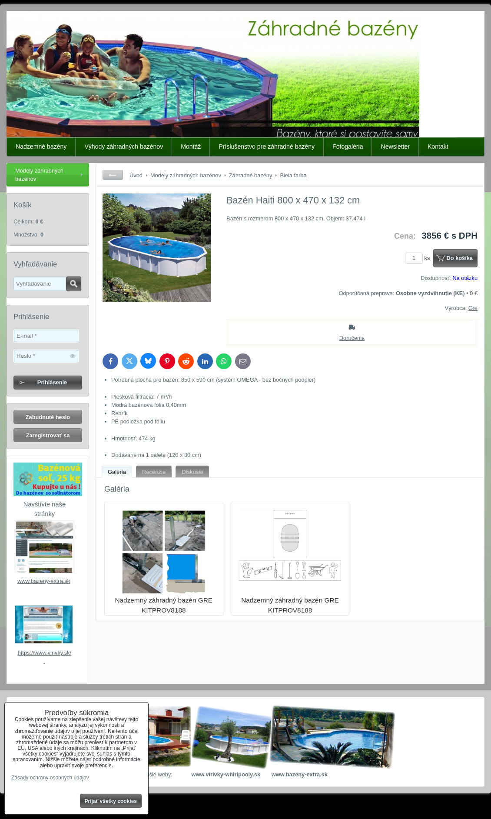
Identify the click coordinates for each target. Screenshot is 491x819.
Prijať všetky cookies (111, 801)
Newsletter (395, 146)
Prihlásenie (52, 382)
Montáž (191, 146)
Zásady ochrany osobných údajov (50, 778)
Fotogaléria (347, 146)
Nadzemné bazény (41, 146)
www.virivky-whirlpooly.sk (225, 774)
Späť (113, 175)
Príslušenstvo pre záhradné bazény (267, 146)
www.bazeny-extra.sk (43, 581)
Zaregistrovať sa (48, 435)
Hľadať (73, 283)
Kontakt (438, 146)
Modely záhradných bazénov (39, 174)
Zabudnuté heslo (48, 417)
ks (419, 258)
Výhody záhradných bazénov (123, 146)
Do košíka (460, 258)
